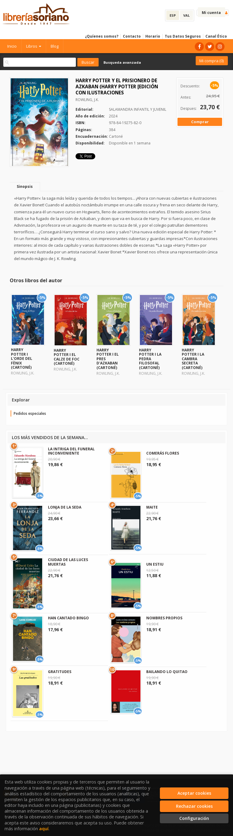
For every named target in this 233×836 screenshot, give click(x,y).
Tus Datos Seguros (183, 36)
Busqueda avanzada (122, 62)
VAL (186, 15)
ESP (173, 15)
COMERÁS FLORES (162, 453)
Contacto (132, 36)
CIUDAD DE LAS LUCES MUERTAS (68, 562)
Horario (152, 36)
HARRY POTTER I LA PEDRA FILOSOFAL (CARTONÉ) (150, 358)
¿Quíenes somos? (101, 36)
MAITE (152, 507)
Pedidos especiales (30, 413)
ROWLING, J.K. (87, 99)
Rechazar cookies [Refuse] (194, 806)
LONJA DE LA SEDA (64, 507)
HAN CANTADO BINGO (68, 618)
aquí (44, 828)
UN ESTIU (155, 564)
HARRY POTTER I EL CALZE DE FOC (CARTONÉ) (66, 357)
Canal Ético (216, 36)
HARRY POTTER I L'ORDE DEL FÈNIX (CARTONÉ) (21, 358)
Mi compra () (211, 60)
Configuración (194, 818)
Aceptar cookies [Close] (194, 793)
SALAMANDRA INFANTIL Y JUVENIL (137, 109)
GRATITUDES (59, 671)
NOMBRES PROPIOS (164, 618)
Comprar (200, 121)
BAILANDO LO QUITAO (166, 671)
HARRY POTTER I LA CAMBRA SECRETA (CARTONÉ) (193, 358)
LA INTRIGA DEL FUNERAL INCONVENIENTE (71, 451)
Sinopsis (25, 186)
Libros (33, 46)
